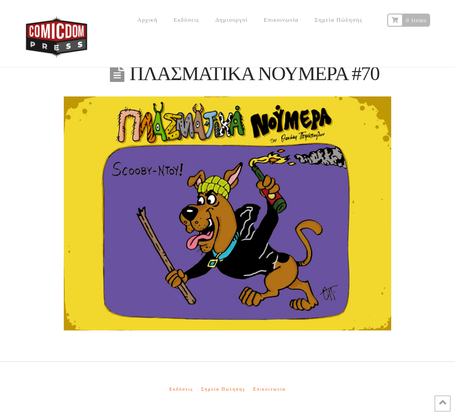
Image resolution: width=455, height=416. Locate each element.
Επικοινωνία (269, 389)
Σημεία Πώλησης (223, 389)
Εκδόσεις (181, 389)
